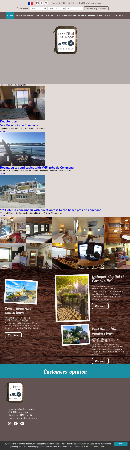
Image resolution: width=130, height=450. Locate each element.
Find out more (99, 447)
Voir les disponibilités (96, 8)
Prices (49, 15)
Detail (2, 131)
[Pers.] (74, 8)
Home (10, 15)
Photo (108, 15)
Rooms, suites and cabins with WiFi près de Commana (37, 168)
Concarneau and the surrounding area (79, 15)
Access (119, 15)
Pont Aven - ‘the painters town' (104, 331)
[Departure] (56, 8)
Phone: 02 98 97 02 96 (62, 3)
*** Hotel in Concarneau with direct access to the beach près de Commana (50, 210)
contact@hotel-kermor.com (89, 3)
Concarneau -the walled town (18, 310)
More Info (13, 335)
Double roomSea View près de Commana (19, 123)
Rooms (40, 15)
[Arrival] (38, 8)
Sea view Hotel (24, 15)
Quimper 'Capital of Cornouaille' (108, 279)
